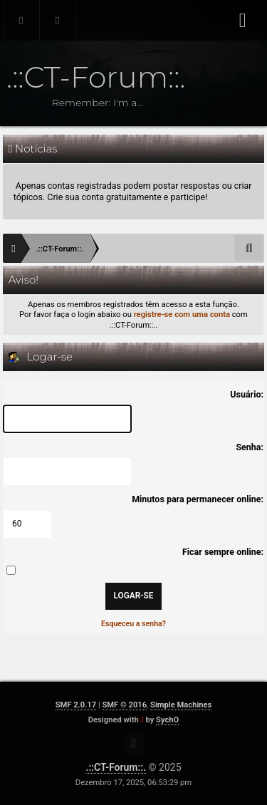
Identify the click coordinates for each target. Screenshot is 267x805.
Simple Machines (180, 705)
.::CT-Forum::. (115, 767)
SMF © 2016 (124, 705)
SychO (167, 719)
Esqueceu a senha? (133, 623)
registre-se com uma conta (182, 314)
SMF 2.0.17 (76, 705)
